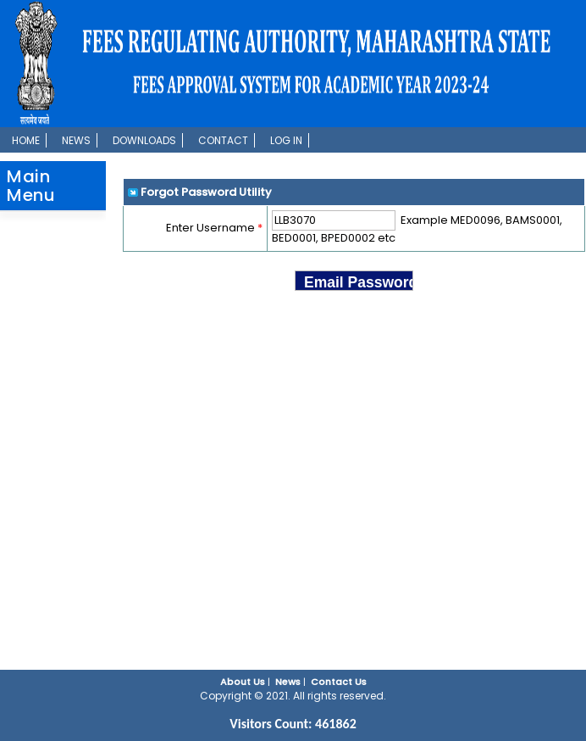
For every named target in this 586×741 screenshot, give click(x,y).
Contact (223, 140)
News (76, 140)
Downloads (144, 140)
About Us (242, 681)
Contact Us (339, 681)
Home (26, 140)
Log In (286, 140)
